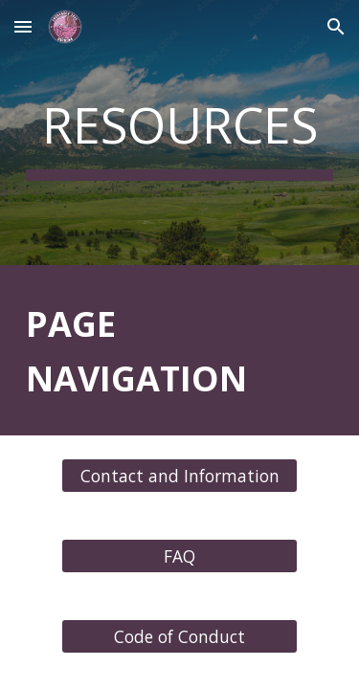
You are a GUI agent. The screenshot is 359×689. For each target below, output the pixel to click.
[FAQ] (179, 556)
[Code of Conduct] (179, 637)
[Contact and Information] (179, 476)
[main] (180, 133)
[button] (23, 26)
